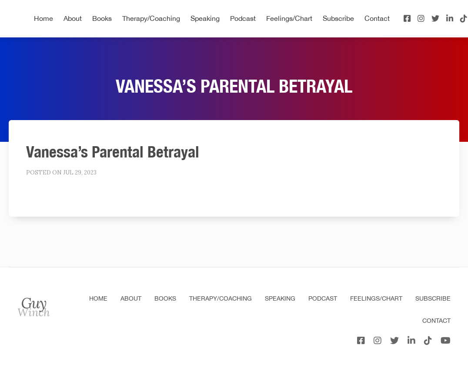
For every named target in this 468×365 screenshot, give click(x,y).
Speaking (205, 18)
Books (102, 18)
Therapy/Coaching (151, 18)
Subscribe (338, 18)
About (73, 18)
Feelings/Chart (289, 18)
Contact (377, 18)
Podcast (243, 18)
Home (43, 18)
